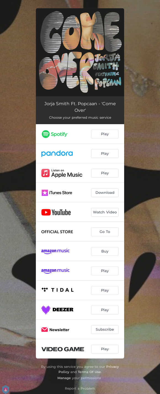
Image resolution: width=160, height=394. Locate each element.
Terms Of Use (89, 372)
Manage (64, 378)
